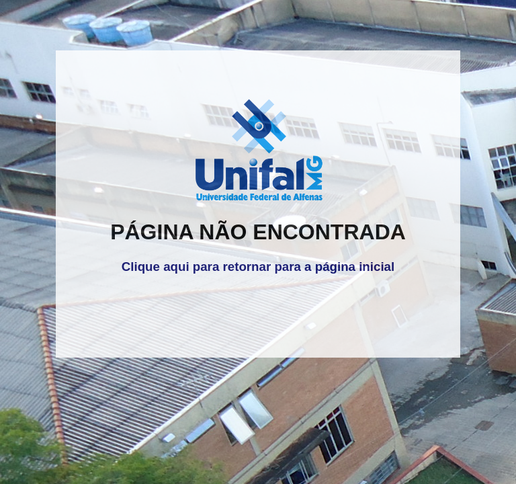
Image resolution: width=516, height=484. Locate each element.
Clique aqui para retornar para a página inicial (258, 266)
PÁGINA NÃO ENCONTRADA (258, 232)
